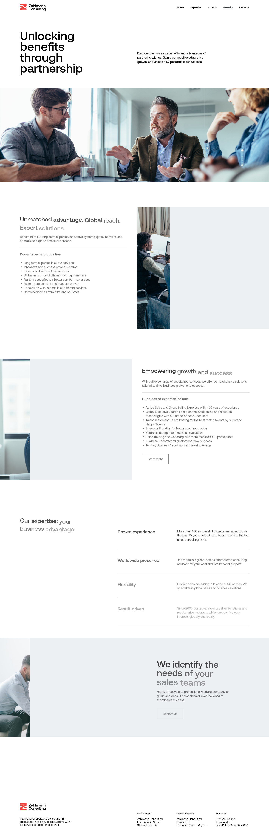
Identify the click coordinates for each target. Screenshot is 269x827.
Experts (212, 7)
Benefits (228, 7)
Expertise (195, 7)
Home (180, 7)
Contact (244, 7)
